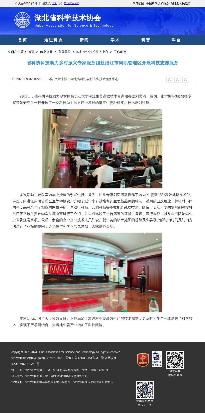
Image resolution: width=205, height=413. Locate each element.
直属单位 (64, 52)
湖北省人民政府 (181, 3)
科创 (176, 40)
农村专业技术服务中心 (92, 52)
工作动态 (120, 52)
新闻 (84, 40)
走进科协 (53, 40)
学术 (115, 40)
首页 (22, 40)
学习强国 (138, 3)
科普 (146, 40)
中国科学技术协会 (157, 3)
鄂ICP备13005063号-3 (82, 358)
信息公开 (46, 52)
